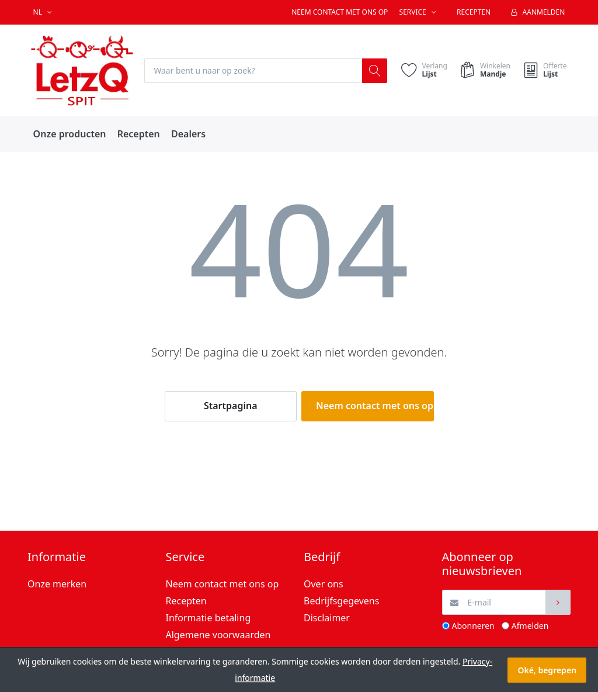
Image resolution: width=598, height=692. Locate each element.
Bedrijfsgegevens (341, 600)
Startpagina (231, 406)
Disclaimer (327, 617)
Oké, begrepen (546, 670)
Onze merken (56, 584)
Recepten (474, 12)
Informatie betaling (208, 617)
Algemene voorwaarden (218, 634)
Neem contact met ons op (339, 12)
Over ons (323, 584)
